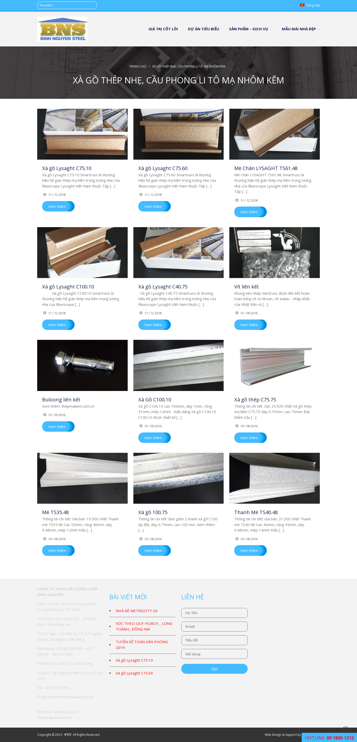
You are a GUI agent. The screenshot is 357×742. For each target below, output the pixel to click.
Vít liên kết (246, 286)
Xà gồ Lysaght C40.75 (162, 286)
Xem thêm (57, 206)
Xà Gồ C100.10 (154, 399)
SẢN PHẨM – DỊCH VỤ (248, 28)
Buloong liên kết (61, 399)
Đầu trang (346, 731)
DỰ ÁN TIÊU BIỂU (203, 28)
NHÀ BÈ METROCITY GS (137, 610)
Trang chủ (137, 66)
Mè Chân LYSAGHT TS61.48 (266, 168)
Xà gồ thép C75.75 (255, 399)
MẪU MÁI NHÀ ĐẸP (299, 28)
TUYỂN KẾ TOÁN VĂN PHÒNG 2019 (142, 644)
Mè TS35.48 (55, 512)
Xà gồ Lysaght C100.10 (68, 286)
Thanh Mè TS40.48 (256, 512)
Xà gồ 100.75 (152, 512)
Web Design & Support (281, 735)
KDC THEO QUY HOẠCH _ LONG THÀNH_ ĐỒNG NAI (144, 626)
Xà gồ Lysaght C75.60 (162, 168)
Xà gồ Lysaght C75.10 (66, 168)
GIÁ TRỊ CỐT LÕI (163, 28)
